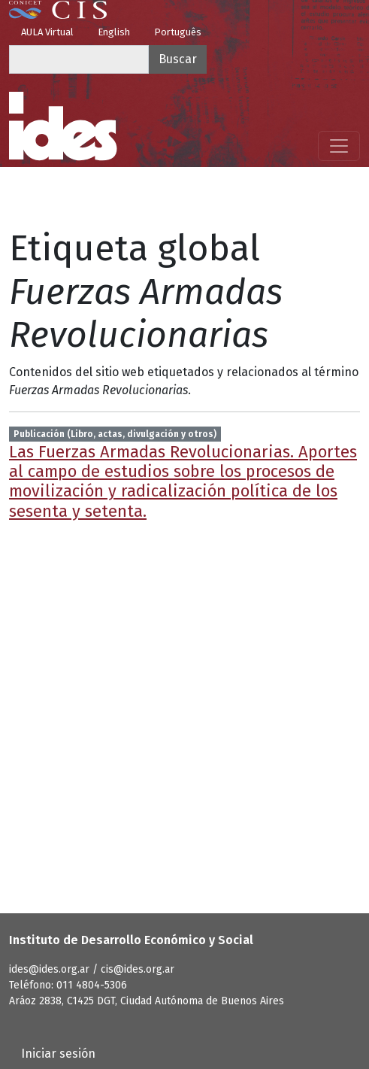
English (114, 32)
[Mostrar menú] (339, 146)
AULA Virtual (47, 32)
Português (177, 32)
